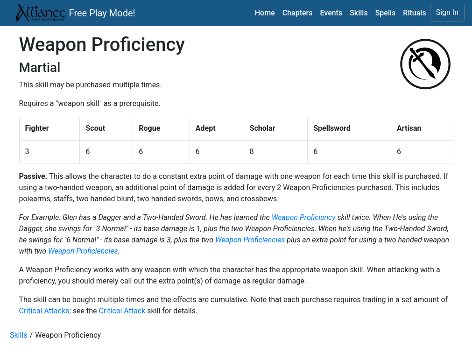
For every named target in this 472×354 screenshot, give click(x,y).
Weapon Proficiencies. (84, 251)
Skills (359, 12)
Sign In (447, 12)
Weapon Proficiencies (250, 239)
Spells (385, 12)
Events (331, 12)
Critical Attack (122, 310)
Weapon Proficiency (304, 217)
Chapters (297, 12)
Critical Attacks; (45, 310)
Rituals (414, 12)
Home (265, 12)
